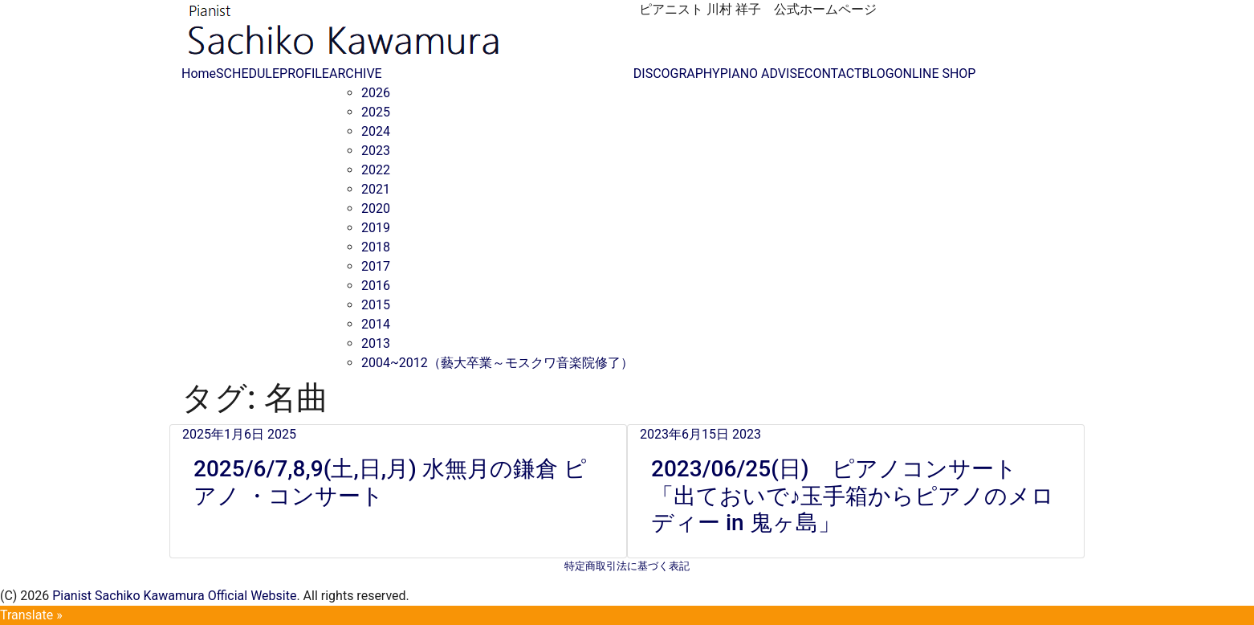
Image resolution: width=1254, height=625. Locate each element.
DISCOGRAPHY (676, 73)
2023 (375, 150)
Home (198, 73)
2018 (375, 247)
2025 (375, 112)
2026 (375, 92)
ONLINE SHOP (935, 73)
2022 (375, 170)
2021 (375, 189)
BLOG (878, 73)
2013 (375, 343)
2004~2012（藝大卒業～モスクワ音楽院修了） (497, 362)
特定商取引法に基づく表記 (627, 566)
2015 (375, 304)
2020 (375, 208)
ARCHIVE (355, 73)
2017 (375, 266)
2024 (375, 131)
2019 (375, 227)
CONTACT (833, 73)
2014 (375, 324)
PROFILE (304, 73)
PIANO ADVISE (762, 73)
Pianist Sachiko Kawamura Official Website (174, 595)
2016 (375, 285)
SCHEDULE (247, 73)
